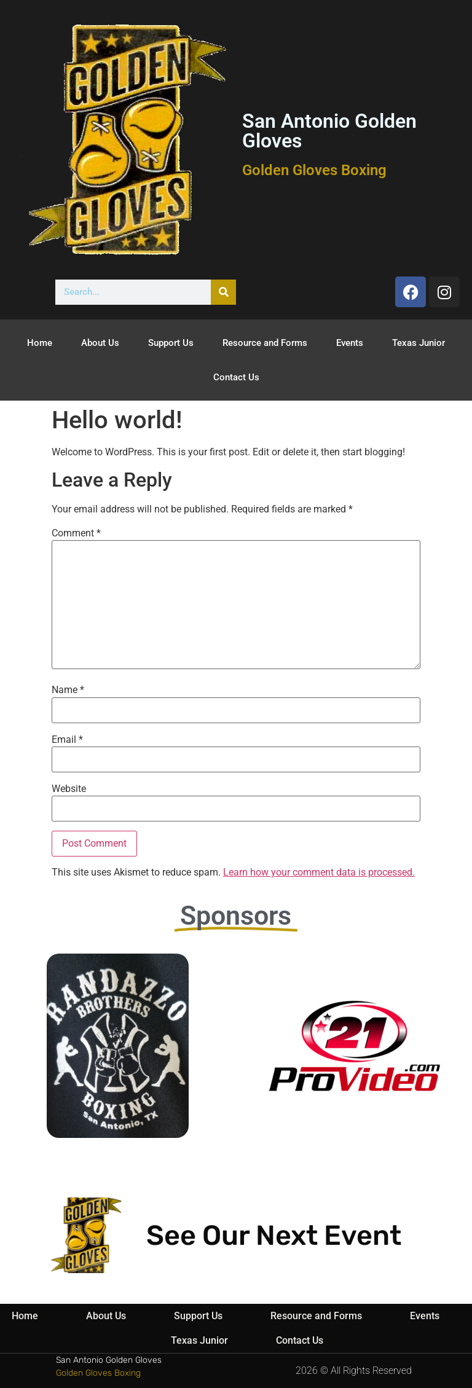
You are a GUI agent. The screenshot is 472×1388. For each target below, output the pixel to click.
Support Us (171, 342)
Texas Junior (418, 342)
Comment (76, 533)
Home (39, 342)
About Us (100, 342)
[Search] (223, 292)
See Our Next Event (273, 1235)
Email (67, 740)
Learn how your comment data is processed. (319, 872)
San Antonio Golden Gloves (329, 130)
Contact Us (236, 377)
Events (349, 342)
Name (68, 690)
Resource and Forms (264, 342)
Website (69, 789)
